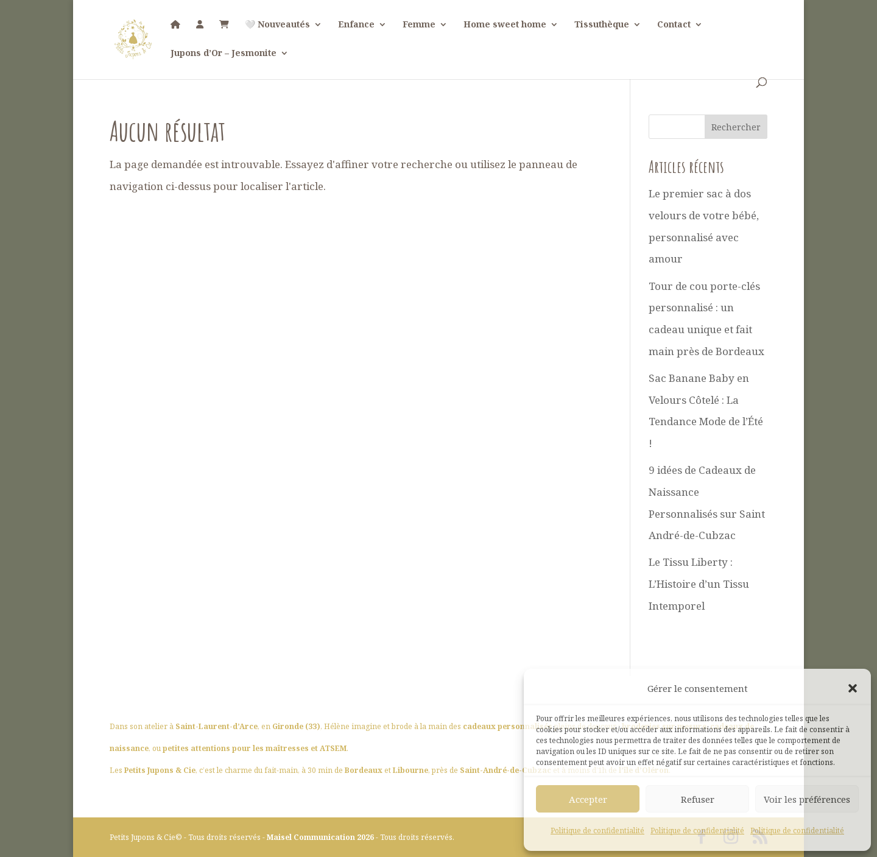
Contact (674, 25)
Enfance (356, 25)
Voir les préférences (807, 799)
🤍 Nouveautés (277, 25)
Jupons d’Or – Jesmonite (223, 53)
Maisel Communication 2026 (321, 837)
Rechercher (736, 127)
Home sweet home (504, 25)
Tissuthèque (601, 25)
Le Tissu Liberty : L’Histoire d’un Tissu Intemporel (699, 583)
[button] (853, 688)
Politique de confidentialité (597, 830)
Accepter (588, 799)
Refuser (697, 799)
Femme (419, 25)
